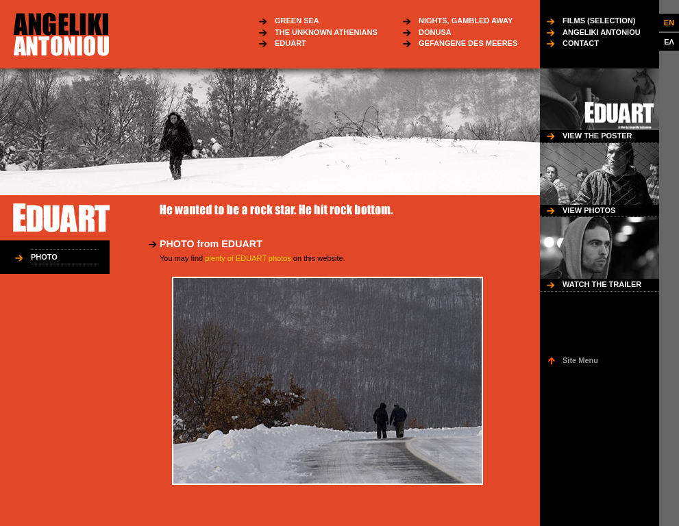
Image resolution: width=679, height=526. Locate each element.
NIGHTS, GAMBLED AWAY (466, 20)
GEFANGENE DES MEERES (468, 43)
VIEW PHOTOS (589, 210)
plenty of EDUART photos (248, 258)
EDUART (290, 43)
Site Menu (580, 360)
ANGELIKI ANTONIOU (602, 32)
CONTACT (581, 43)
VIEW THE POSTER (597, 136)
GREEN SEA (297, 20)
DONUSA (435, 32)
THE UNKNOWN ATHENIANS (326, 32)
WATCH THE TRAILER (602, 284)
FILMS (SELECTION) (599, 20)
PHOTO (44, 257)
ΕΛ (669, 42)
